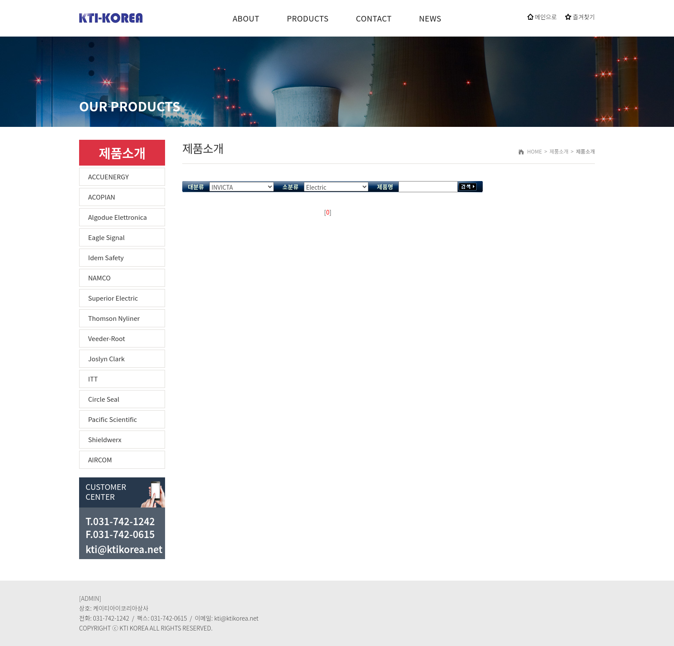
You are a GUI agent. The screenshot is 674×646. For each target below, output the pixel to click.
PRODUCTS (307, 18)
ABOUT (246, 18)
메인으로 (542, 16)
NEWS (430, 18)
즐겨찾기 (580, 16)
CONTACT (374, 18)
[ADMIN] (90, 598)
